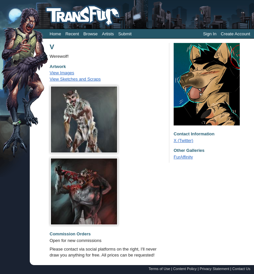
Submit (124, 33)
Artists (108, 33)
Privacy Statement (215, 269)
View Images (62, 72)
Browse (90, 33)
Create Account (235, 33)
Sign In (209, 33)
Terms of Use (159, 269)
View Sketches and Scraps (75, 79)
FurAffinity (183, 156)
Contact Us (241, 269)
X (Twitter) (183, 140)
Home (55, 33)
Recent (72, 33)
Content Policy (184, 269)
